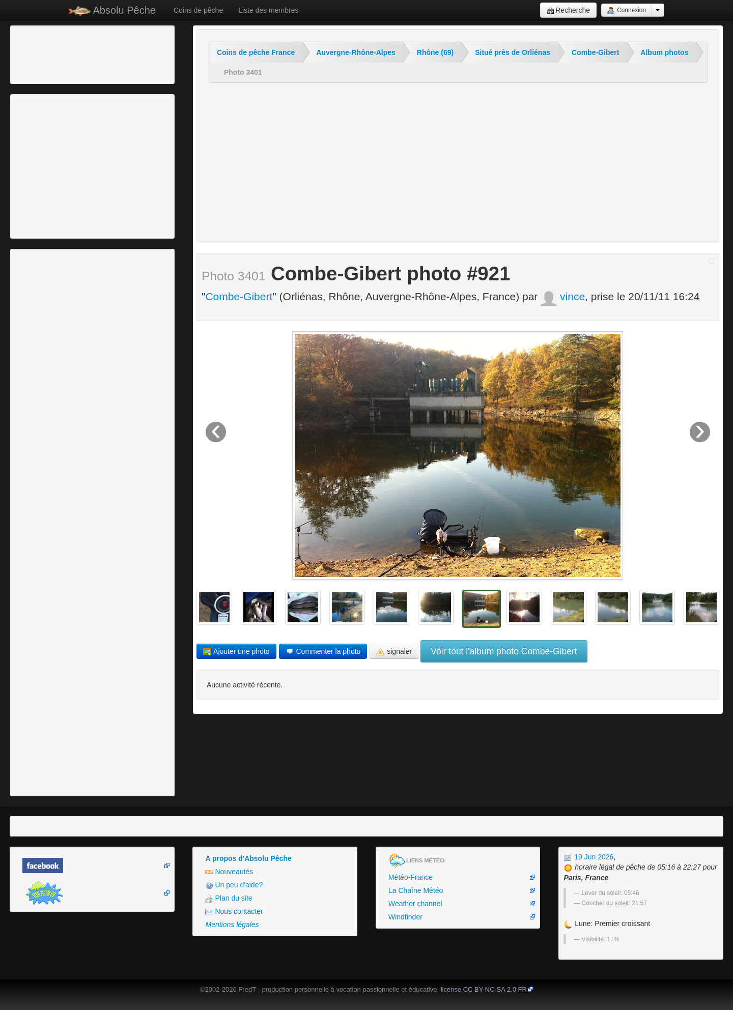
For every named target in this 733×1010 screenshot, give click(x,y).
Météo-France (410, 877)
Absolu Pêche (112, 10)
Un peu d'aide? (234, 885)
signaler (394, 651)
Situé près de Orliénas (512, 52)
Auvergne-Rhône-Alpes (356, 52)
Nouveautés (229, 872)
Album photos (664, 52)
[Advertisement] (69, 53)
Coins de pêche (198, 10)
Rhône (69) (435, 52)
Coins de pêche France (256, 52)
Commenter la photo (323, 651)
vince (563, 296)
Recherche (568, 10)
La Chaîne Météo (415, 890)
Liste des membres (268, 10)
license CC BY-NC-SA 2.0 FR (484, 989)
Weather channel (415, 904)
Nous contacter (234, 911)
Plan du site (228, 898)
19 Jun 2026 (588, 857)
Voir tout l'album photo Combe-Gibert (504, 651)
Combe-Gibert (595, 52)
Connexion (626, 11)
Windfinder (405, 917)
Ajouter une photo (236, 651)
